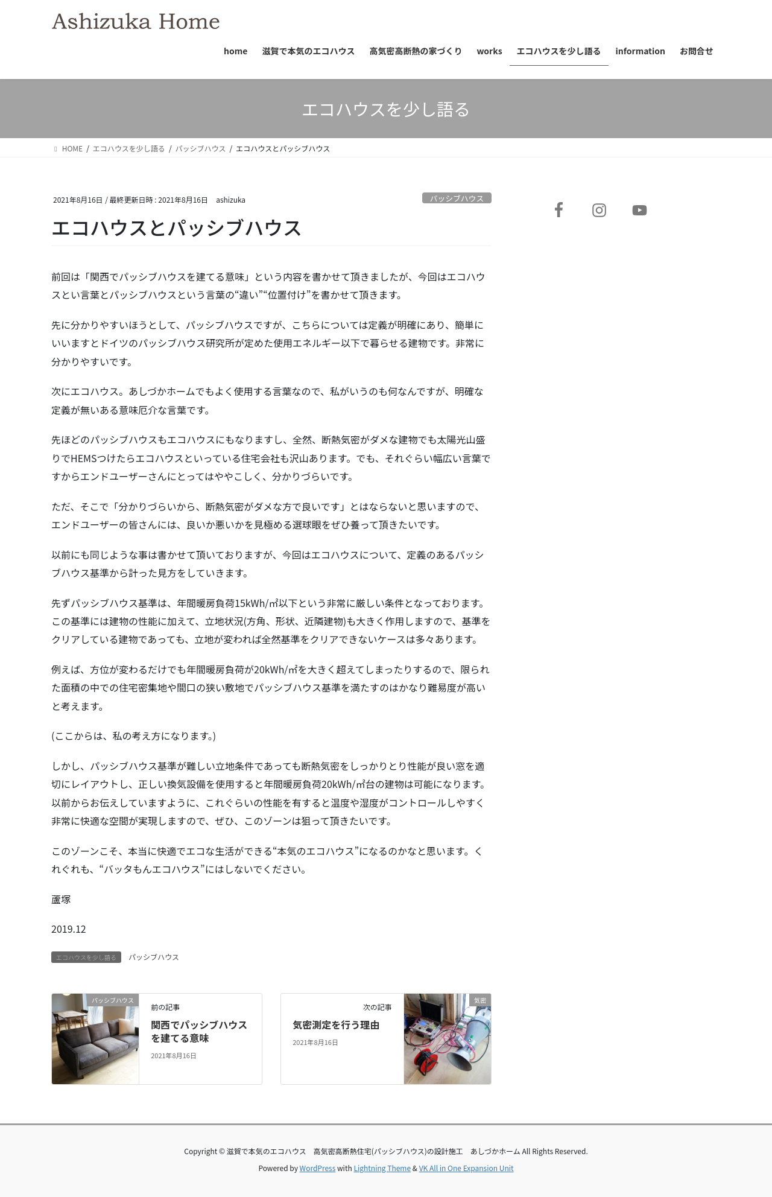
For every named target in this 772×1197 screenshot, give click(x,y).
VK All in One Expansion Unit (466, 1168)
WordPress (318, 1168)
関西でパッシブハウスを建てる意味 (199, 1031)
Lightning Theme (382, 1168)
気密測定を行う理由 (336, 1024)
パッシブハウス (457, 198)
